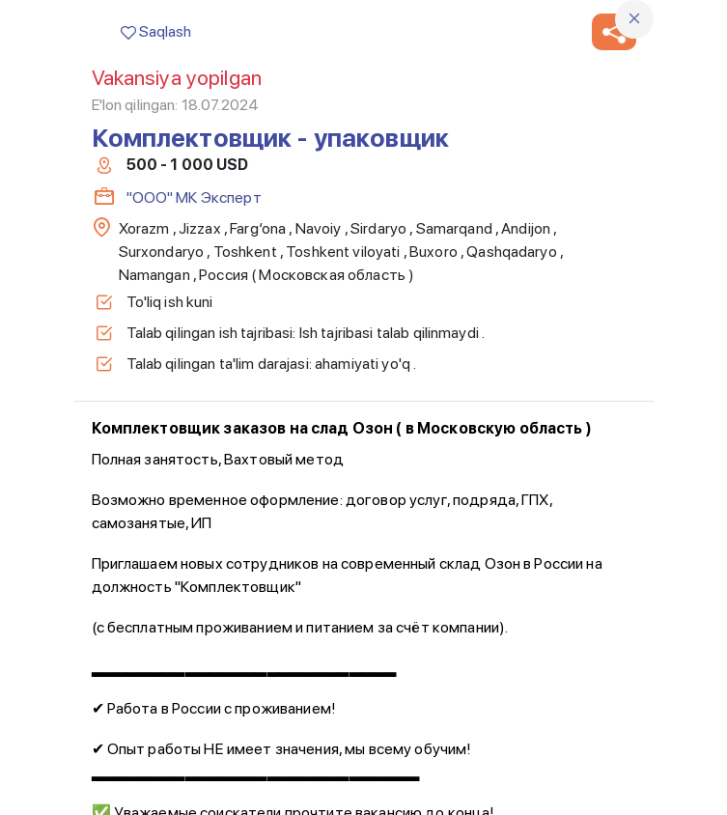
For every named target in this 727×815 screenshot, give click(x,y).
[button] (614, 32)
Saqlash (156, 31)
